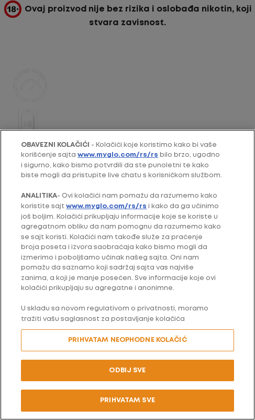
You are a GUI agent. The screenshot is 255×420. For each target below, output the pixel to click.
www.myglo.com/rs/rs (117, 155)
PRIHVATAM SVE (127, 400)
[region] (127, 275)
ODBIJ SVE (127, 370)
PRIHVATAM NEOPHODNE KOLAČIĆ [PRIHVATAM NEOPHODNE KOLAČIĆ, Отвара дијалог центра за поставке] (127, 340)
